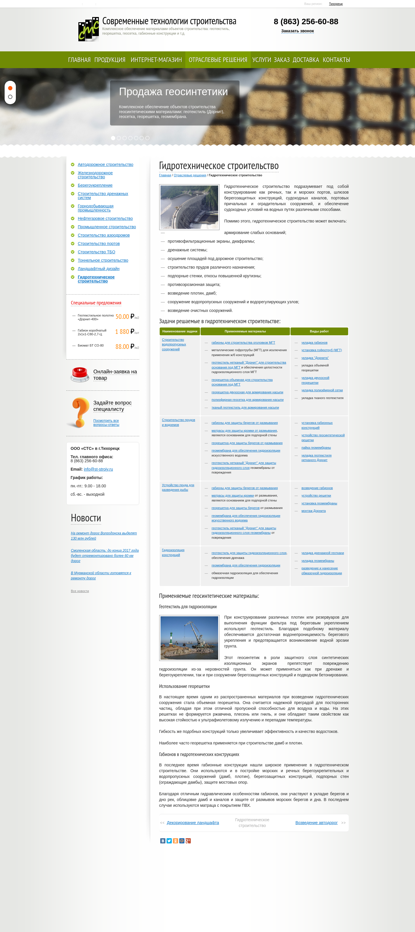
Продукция (110, 59)
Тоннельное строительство (103, 260)
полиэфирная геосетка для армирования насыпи (248, 399)
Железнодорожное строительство (95, 175)
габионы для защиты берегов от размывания (245, 422)
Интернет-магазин (156, 59)
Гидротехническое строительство (96, 279)
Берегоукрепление (95, 185)
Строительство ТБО (96, 252)
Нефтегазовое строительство (105, 218)
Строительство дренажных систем (103, 196)
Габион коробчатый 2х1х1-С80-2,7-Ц (92, 332)
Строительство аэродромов (104, 235)
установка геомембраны (319, 503)
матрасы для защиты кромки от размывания (244, 430)
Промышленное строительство (107, 227)
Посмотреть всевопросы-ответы (106, 423)
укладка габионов (314, 342)
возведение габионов (317, 488)
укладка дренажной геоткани (322, 553)
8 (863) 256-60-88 (306, 21)
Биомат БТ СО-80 (91, 345)
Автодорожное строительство (105, 164)
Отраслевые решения (218, 59)
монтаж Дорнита (313, 510)
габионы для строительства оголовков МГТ (243, 342)
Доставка (306, 59)
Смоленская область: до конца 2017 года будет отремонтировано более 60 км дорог (105, 556)
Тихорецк (336, 3)
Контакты (89, 4)
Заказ (282, 59)
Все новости (80, 591)
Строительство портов (99, 244)
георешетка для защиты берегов (236, 508)
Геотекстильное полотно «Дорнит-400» (96, 317)
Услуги (261, 59)
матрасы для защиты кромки (233, 495)
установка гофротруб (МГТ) (321, 350)
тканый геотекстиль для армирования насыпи (245, 407)
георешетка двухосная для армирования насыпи (247, 392)
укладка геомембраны (317, 560)
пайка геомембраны (316, 447)
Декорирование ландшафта (193, 822)
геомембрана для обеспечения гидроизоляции (246, 450)
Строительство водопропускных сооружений (174, 344)
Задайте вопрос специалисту (112, 406)
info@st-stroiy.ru (98, 469)
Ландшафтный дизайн (99, 269)
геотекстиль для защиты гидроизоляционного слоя (249, 553)
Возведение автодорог (316, 822)
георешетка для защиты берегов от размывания (247, 443)
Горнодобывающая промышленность (96, 208)
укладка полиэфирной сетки (322, 390)
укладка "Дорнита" (315, 358)
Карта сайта (103, 4)
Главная (76, 4)
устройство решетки (316, 495)
